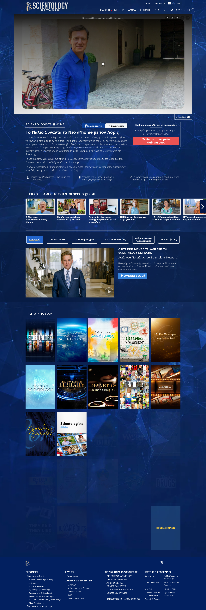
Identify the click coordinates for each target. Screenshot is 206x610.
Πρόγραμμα (72, 574)
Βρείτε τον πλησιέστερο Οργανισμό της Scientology (50, 178)
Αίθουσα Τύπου (74, 590)
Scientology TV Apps (116, 591)
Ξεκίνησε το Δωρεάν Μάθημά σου (156, 140)
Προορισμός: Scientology (39, 588)
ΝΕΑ (157, 10)
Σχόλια (71, 593)
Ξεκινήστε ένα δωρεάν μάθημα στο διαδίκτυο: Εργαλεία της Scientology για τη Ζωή (156, 178)
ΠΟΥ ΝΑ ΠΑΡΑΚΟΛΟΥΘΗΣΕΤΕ (121, 570)
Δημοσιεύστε (116, 126)
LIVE (115, 10)
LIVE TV (69, 570)
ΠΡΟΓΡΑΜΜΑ (128, 10)
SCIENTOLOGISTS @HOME (45, 124)
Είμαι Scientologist (36, 602)
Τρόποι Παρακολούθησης (78, 586)
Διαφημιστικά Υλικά (76, 597)
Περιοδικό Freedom (153, 597)
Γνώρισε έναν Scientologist (40, 591)
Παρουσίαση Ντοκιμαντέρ (39, 605)
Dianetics (148, 587)
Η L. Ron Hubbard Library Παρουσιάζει (45, 598)
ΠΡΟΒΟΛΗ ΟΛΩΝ (165, 527)
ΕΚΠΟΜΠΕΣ (145, 10)
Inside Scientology (36, 585)
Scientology (149, 574)
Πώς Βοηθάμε (170, 587)
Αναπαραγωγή (132, 276)
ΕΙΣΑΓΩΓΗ (104, 10)
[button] (203, 206)
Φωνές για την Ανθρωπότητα (41, 595)
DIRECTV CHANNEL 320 (119, 574)
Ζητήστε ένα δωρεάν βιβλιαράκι (98, 178)
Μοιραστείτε (93, 126)
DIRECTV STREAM (116, 578)
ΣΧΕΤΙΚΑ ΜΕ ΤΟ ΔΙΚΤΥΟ (78, 579)
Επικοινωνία (43, 158)
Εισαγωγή (72, 583)
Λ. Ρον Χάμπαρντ (152, 581)
